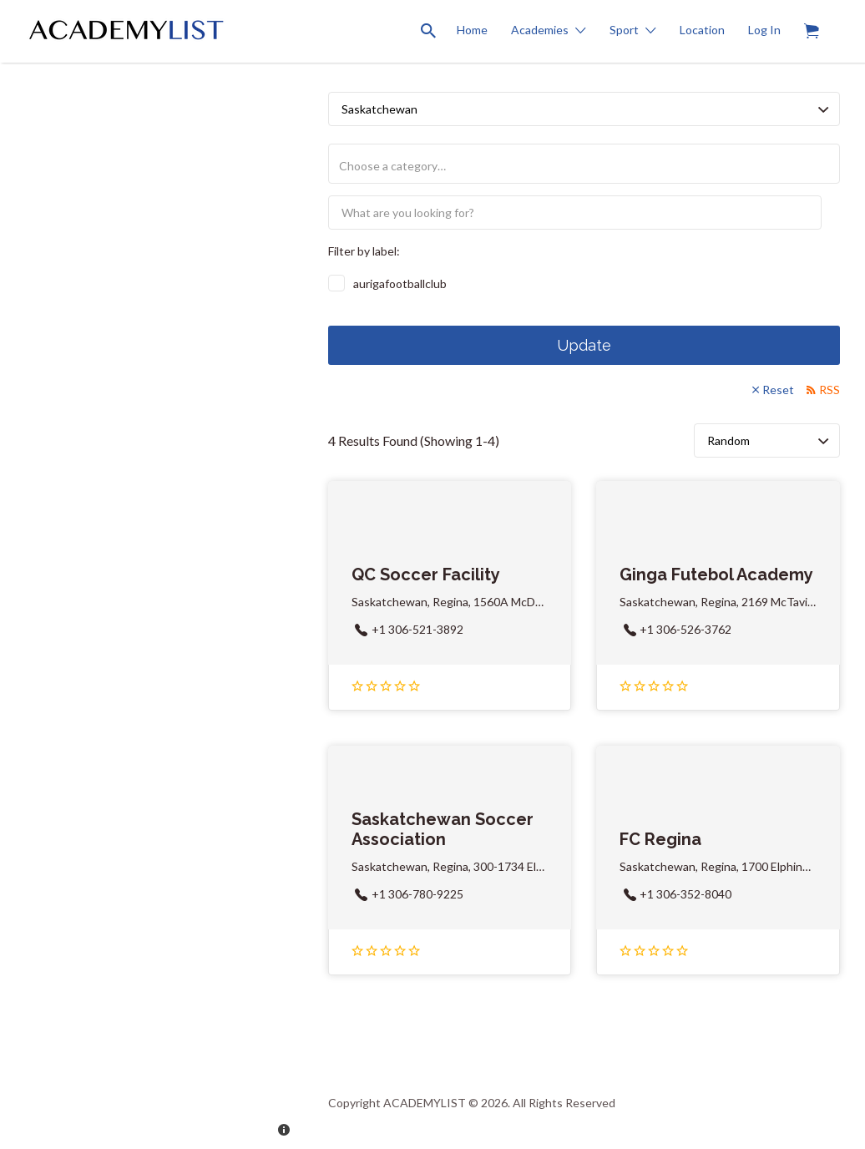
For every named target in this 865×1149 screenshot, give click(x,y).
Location (702, 30)
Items (817, 21)
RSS (829, 389)
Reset (778, 389)
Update (584, 345)
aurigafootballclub (400, 283)
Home (472, 30)
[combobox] (584, 164)
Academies (540, 30)
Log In (764, 30)
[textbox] (591, 165)
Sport (624, 30)
